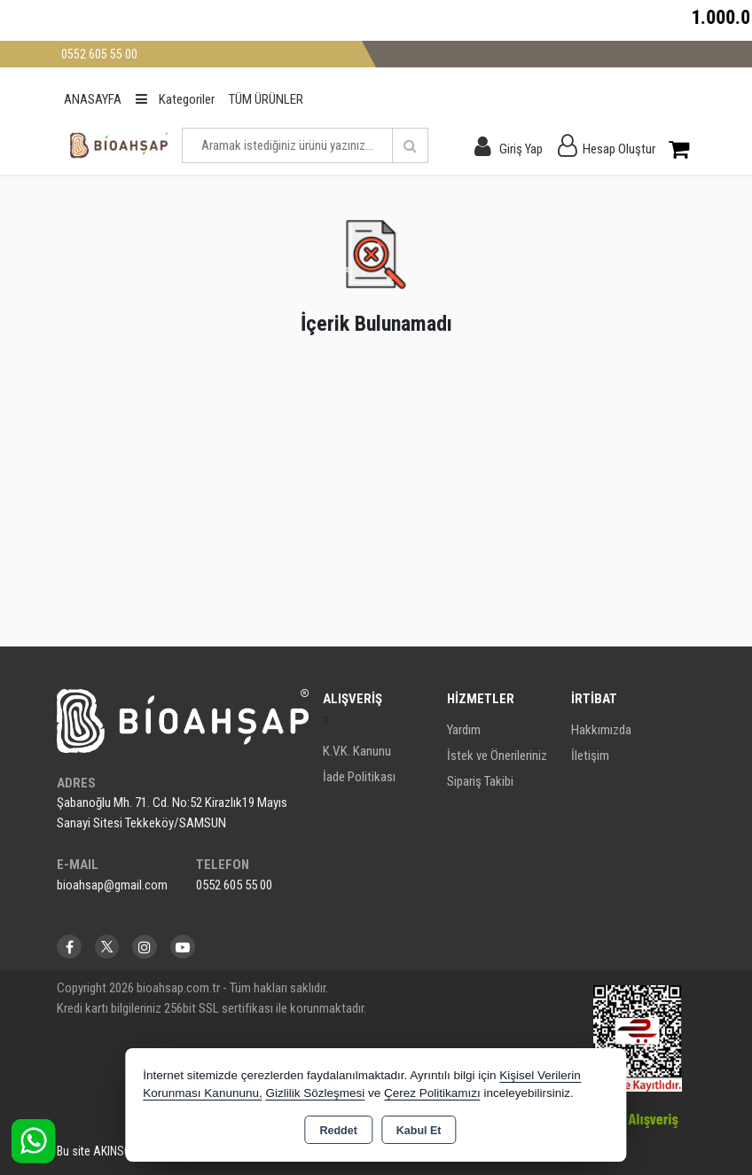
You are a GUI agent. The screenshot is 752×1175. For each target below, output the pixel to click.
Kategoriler (175, 99)
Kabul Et (419, 1130)
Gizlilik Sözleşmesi (314, 1093)
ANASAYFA (92, 99)
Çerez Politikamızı (432, 1093)
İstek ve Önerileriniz (497, 756)
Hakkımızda (601, 730)
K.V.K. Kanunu (357, 751)
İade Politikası (359, 777)
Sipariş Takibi (480, 781)
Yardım (464, 730)
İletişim (590, 756)
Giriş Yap (521, 149)
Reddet (337, 1130)
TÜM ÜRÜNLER (266, 99)
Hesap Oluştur (619, 149)
